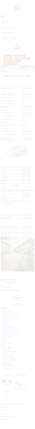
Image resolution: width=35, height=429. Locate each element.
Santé (4, 345)
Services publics (7, 348)
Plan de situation (7, 364)
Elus (3, 324)
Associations (6, 350)
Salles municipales (7, 354)
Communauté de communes (10, 329)
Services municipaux (8, 327)
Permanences (6, 335)
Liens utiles (5, 362)
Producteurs (5, 353)
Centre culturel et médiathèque (11, 317)
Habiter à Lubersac (7, 343)
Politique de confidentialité (8, 416)
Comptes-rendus (7, 325)
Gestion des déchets (8, 358)
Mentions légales (6, 413)
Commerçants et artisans (9, 351)
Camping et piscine (7, 316)
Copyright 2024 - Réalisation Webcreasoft (13, 404)
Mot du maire (6, 322)
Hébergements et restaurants (10, 314)
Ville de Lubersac (9, 369)
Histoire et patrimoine (8, 311)
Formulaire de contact (8, 361)
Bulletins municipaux (8, 330)
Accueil (3, 407)
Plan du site (4, 419)
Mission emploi (6, 346)
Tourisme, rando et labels (9, 313)
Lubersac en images (8, 319)
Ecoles (4, 338)
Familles (4, 340)
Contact (3, 410)
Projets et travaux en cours (10, 332)
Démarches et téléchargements (11, 333)
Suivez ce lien (26, 172)
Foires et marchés (7, 356)
